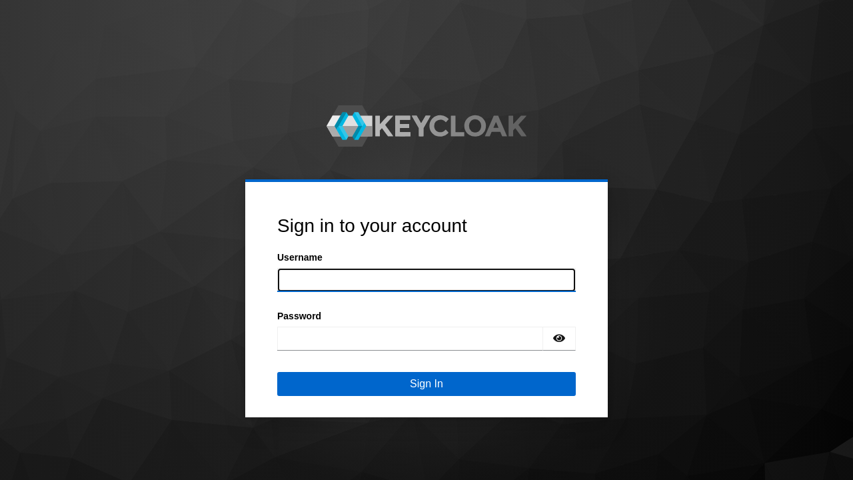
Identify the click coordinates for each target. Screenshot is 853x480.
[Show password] (559, 339)
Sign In (426, 383)
